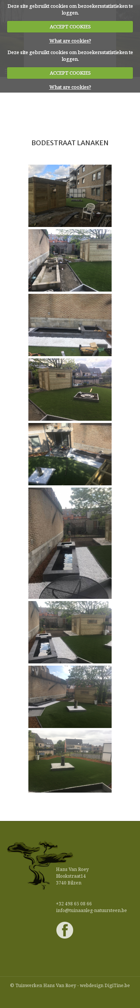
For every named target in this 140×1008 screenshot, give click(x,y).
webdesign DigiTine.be (105, 985)
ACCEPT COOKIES (70, 26)
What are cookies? (70, 40)
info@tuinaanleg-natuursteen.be (91, 910)
